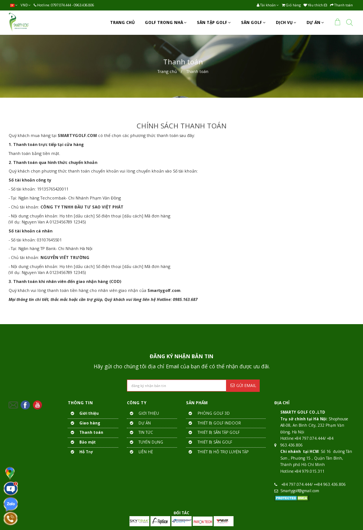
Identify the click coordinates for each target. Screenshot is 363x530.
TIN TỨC (140, 433)
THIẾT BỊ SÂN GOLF (209, 442)
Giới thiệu (83, 413)
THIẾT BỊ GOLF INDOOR (213, 423)
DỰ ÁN (139, 423)
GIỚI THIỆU (143, 413)
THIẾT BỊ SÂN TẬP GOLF (213, 433)
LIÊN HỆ (140, 452)
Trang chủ (167, 71)
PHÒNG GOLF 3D (208, 413)
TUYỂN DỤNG (145, 442)
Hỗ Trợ (80, 452)
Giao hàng (84, 423)
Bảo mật (82, 442)
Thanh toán (197, 71)
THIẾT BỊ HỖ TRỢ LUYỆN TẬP (217, 452)
